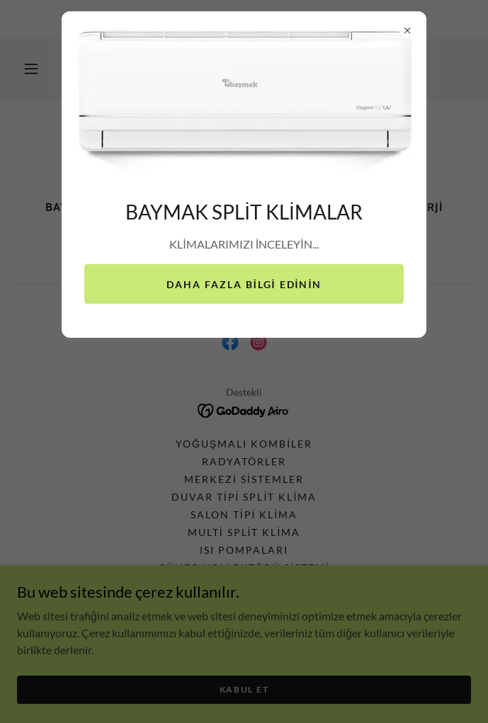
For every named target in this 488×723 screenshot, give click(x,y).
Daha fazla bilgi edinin (244, 284)
